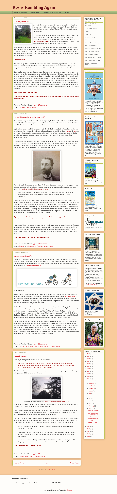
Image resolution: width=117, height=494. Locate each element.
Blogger (69, 490)
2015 (88, 376)
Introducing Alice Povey (24, 256)
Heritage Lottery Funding (34, 246)
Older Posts (74, 463)
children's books (24, 346)
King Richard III (43, 346)
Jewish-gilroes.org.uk (91, 284)
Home (47, 463)
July (90, 393)
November (92, 383)
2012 (88, 429)
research (51, 246)
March (91, 403)
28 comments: (43, 344)
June (90, 396)
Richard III (52, 346)
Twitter (58, 346)
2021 (88, 361)
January (91, 408)
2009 (88, 436)
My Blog (67, 12)
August (91, 391)
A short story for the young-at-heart (52, 12)
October (91, 386)
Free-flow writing (35, 12)
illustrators (33, 346)
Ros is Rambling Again (33, 7)
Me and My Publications (20, 12)
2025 (88, 356)
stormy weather (35, 456)
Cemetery (22, 246)
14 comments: (43, 244)
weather (43, 456)
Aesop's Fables (24, 456)
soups (29, 107)
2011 (88, 431)
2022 (88, 359)
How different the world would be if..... (30, 117)
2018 (88, 369)
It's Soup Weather (21, 21)
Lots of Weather (21, 356)
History (45, 246)
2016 (88, 374)
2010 (88, 434)
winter (34, 107)
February (91, 406)
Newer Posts (19, 463)
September (92, 388)
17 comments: (43, 105)
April (90, 401)
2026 (88, 354)
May (90, 398)
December (92, 381)
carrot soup (22, 107)
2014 (88, 379)
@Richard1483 (70, 296)
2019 (88, 366)
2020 (88, 364)
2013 (88, 426)
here (68, 131)
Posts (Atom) (51, 470)
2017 (88, 371)
